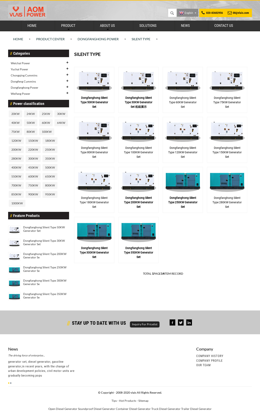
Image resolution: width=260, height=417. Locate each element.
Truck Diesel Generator (166, 408)
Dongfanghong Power (98, 39)
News (185, 25)
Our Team (203, 365)
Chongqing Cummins (24, 75)
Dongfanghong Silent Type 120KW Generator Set (182, 152)
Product (68, 25)
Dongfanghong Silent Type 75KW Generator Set (227, 102)
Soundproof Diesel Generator (96, 408)
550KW (16, 176)
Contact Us (223, 25)
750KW (33, 185)
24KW (31, 113)
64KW (61, 122)
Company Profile (209, 361)
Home (32, 25)
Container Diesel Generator (133, 408)
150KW (33, 140)
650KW (50, 176)
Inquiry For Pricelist (144, 324)
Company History (209, 356)
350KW (50, 158)
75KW (15, 131)
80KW (31, 131)
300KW (33, 158)
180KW (50, 140)
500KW (50, 167)
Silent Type (141, 39)
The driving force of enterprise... (26, 355)
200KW (16, 149)
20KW (15, 113)
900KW (33, 194)
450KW (33, 167)
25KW (46, 113)
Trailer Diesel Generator (196, 408)
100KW (47, 131)
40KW (15, 122)
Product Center (50, 39)
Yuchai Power (19, 69)
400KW (16, 167)
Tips (114, 400)
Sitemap (143, 400)
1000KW (17, 203)
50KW (31, 122)
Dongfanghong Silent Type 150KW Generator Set (227, 152)
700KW (16, 185)
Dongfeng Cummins (23, 81)
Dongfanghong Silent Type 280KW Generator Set (227, 202)
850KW (16, 194)
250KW (50, 149)
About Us (107, 25)
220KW (33, 149)
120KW (16, 140)
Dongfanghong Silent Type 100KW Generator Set (138, 152)
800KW (50, 185)
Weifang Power (20, 93)
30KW (61, 113)
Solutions (147, 25)
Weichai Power (20, 63)
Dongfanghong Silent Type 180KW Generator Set (94, 202)
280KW (16, 158)
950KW (50, 194)
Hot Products (127, 400)
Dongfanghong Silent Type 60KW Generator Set (183, 102)
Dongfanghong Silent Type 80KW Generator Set (94, 152)
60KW (46, 122)
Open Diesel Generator (62, 408)
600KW (33, 176)
